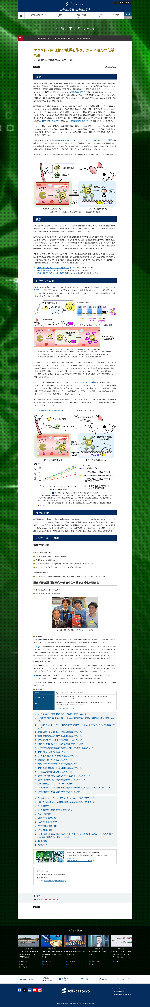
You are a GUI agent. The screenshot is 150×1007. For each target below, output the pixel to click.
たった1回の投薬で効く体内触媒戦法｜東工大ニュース (55, 410)
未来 (101, 16)
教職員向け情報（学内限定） (123, 995)
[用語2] (36, 646)
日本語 (128, 14)
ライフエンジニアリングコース (48, 899)
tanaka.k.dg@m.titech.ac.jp (55, 880)
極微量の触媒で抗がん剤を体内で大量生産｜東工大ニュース (57, 273)
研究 (38, 896)
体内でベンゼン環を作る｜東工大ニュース (51, 270)
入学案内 (116, 16)
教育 (61, 16)
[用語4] (36, 675)
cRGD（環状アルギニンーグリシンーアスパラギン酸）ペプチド (86, 140)
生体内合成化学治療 (51, 121)
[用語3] (36, 665)
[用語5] (36, 682)
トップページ (21, 16)
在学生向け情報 (119, 992)
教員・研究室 (81, 16)
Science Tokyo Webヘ (121, 989)
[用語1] (36, 639)
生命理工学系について (39, 16)
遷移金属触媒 (78, 92)
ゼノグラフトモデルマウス (83, 382)
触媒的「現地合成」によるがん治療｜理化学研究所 (54, 268)
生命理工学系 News (44, 38)
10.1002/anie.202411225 (65, 708)
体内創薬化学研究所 (79, 121)
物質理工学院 (71, 858)
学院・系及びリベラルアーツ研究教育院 (79, 861)
